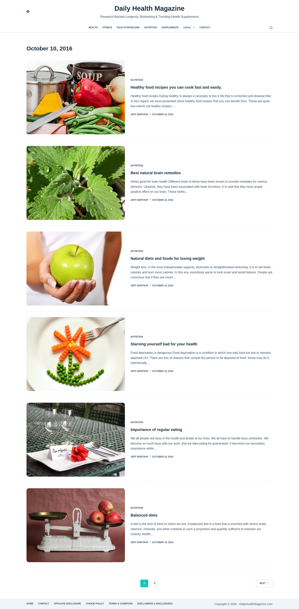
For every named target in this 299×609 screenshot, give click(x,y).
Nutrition (150, 27)
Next (264, 583)
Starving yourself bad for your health (164, 344)
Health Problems (128, 27)
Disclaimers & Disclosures (155, 603)
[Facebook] (28, 11)
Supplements (170, 27)
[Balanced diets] (76, 525)
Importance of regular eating (156, 430)
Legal (189, 27)
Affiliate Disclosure (67, 603)
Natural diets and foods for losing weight (168, 258)
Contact (205, 27)
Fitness (107, 27)
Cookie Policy (95, 603)
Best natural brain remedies (156, 173)
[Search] (271, 27)
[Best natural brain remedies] (76, 183)
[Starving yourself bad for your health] (76, 354)
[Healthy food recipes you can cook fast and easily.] (76, 97)
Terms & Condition (121, 603)
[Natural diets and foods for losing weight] (76, 268)
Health (93, 27)
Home (30, 603)
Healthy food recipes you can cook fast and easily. (176, 87)
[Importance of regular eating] (76, 440)
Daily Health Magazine (149, 8)
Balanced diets (144, 515)
